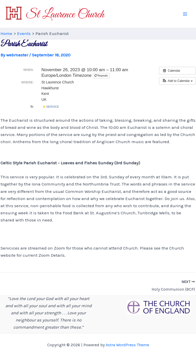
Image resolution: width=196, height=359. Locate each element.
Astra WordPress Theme (127, 344)
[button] (177, 80)
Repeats (101, 75)
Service (51, 106)
